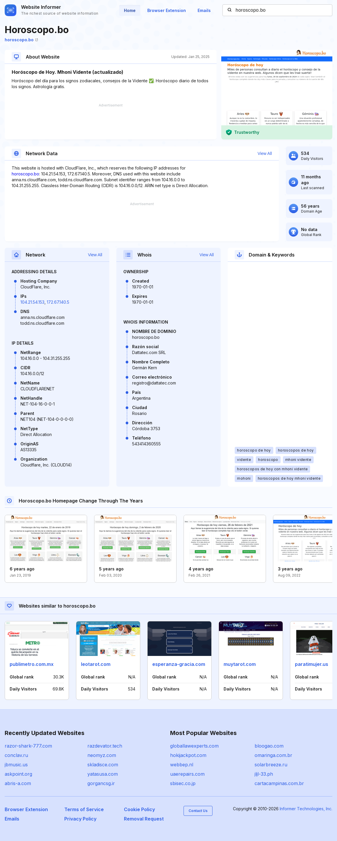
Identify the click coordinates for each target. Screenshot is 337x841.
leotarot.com (95, 664)
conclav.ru (16, 755)
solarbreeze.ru (271, 765)
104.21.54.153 (32, 302)
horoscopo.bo (21, 39)
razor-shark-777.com (28, 746)
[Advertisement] (111, 121)
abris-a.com (18, 783)
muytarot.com (240, 664)
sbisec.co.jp (183, 783)
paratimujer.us (311, 664)
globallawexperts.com (194, 746)
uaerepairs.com (187, 774)
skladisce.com (102, 765)
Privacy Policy (80, 819)
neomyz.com (101, 755)
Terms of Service (84, 809)
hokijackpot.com (188, 755)
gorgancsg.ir (101, 783)
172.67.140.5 (58, 302)
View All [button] (264, 153)
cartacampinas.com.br (279, 783)
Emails (204, 10)
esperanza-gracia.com (178, 664)
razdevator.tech (104, 746)
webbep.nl (181, 765)
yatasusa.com (102, 774)
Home (130, 10)
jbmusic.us (16, 765)
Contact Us (198, 810)
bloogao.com (269, 746)
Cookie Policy (139, 809)
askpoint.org (18, 774)
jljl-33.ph (264, 774)
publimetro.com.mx (31, 664)
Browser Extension (166, 10)
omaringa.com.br (273, 755)
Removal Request (144, 819)
